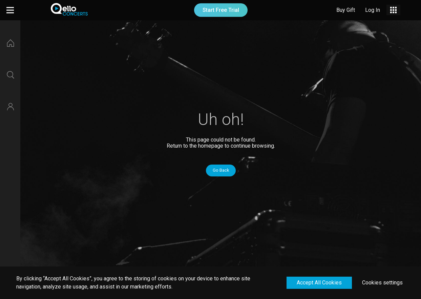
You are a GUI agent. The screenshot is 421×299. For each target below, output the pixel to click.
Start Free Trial (221, 10)
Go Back (221, 170)
